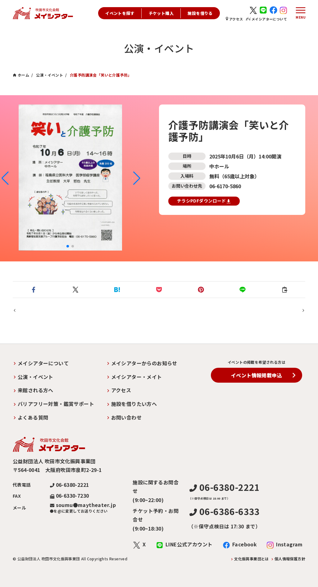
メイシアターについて (266, 18)
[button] (4, 178)
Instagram (289, 544)
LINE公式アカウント (189, 544)
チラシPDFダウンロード (204, 201)
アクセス (234, 18)
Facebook (244, 544)
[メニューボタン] (299, 13)
